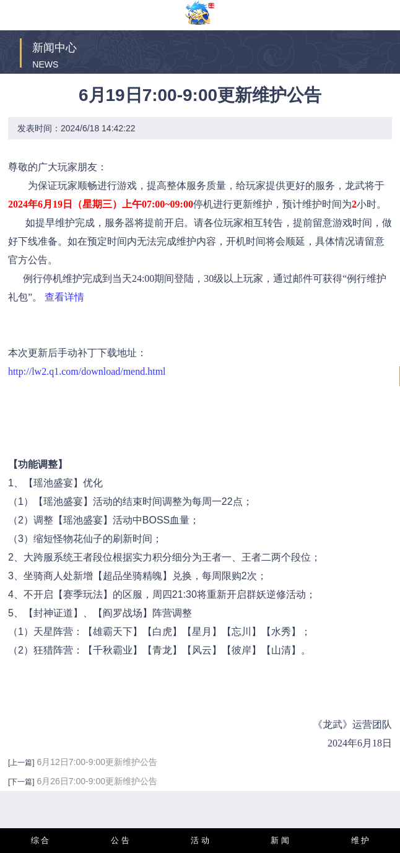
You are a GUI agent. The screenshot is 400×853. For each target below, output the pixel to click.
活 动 (200, 840)
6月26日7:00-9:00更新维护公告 (97, 781)
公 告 (120, 840)
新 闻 (280, 840)
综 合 (40, 840)
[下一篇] (21, 781)
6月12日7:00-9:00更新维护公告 (97, 762)
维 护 (360, 840)
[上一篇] (21, 762)
